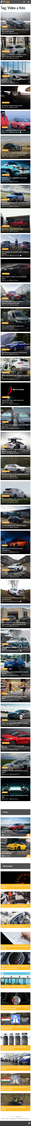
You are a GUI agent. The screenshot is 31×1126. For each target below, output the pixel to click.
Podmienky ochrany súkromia (24, 1118)
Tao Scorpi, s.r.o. (19, 1116)
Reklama (3, 1118)
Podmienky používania (13, 1118)
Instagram (29, 1123)
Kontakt (7, 1118)
